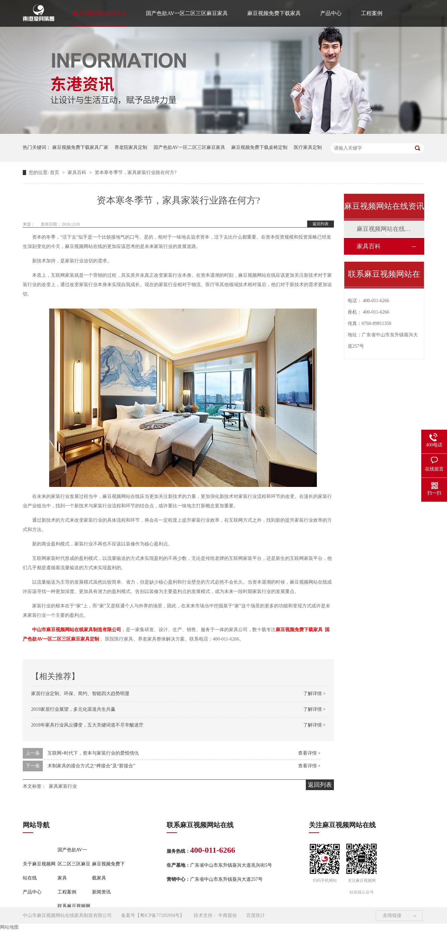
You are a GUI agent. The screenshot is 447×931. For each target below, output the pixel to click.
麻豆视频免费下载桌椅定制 (259, 147)
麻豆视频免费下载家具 (274, 13)
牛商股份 (227, 915)
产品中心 (331, 13)
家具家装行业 (63, 786)
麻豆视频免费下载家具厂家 (80, 147)
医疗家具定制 (308, 147)
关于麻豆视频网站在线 (39, 870)
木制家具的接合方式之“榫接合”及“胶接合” (92, 765)
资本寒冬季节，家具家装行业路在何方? (135, 172)
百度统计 (255, 915)
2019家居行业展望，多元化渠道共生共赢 (73, 709)
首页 (55, 172)
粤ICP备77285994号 (160, 915)
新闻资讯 (101, 892)
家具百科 (78, 172)
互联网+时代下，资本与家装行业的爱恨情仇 (93, 753)
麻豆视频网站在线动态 (384, 229)
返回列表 (320, 224)
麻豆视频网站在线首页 (99, 13)
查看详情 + (309, 753)
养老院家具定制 (130, 147)
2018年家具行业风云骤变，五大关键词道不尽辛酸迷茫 (87, 725)
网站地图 (9, 927)
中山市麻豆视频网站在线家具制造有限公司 (76, 629)
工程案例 (371, 13)
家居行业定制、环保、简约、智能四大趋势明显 (80, 693)
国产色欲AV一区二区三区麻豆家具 (187, 13)
